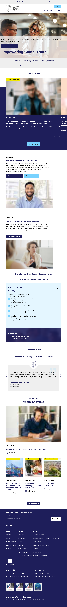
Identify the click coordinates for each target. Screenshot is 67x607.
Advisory (50, 357)
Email (8, 516)
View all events (33, 503)
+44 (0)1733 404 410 (15, 574)
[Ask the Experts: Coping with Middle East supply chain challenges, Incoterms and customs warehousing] (33, 104)
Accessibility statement (40, 555)
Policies (35, 548)
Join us (46, 10)
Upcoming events (27, 66)
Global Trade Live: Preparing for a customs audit (33, 2)
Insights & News (11, 545)
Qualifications (39, 357)
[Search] (54, 11)
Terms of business (38, 535)
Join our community (10, 46)
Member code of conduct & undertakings (46, 538)
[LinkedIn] (7, 526)
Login (57, 6)
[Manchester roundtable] (52, 478)
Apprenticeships (23, 552)
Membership (42, 66)
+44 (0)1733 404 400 (44, 574)
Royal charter (37, 542)
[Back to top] (10, 561)
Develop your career (15, 176)
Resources (21, 535)
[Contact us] (51, 10)
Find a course (16, 61)
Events (8, 548)
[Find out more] (33, 305)
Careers (8, 538)
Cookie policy (37, 552)
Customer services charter (41, 545)
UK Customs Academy (25, 555)
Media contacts (11, 542)
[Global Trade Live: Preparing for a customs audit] (33, 430)
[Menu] (59, 11)
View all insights (33, 144)
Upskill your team (31, 176)
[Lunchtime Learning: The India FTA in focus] (33, 476)
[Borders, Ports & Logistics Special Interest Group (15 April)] (14, 476)
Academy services (31, 61)
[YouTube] (11, 526)
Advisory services (47, 61)
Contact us (9, 535)
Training (29, 357)
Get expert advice (14, 236)
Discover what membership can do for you (33, 279)
